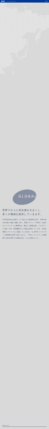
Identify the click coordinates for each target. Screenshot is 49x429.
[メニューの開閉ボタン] (46, 1)
